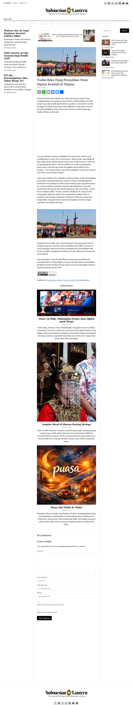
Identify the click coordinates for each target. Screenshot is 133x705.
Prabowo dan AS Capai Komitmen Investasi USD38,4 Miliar (16, 33)
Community (51, 280)
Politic (52, 23)
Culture (59, 280)
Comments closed (10, 48)
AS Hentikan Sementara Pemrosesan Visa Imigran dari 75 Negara (119, 73)
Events (65, 280)
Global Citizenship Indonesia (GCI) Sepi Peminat (118, 52)
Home (24, 23)
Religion (86, 280)
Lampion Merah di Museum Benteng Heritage (66, 424)
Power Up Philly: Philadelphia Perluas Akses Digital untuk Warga (66, 320)
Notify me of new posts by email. (47, 612)
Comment (40, 551)
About (15, 3)
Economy (43, 23)
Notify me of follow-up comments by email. (50, 605)
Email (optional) (42, 585)
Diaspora (108, 23)
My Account (96, 23)
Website (39, 593)
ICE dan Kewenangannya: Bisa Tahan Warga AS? (15, 78)
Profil (78, 280)
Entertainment (74, 23)
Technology (61, 23)
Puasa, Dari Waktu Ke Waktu (66, 507)
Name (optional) (42, 577)
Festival (72, 280)
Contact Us (23, 3)
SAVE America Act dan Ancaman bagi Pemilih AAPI (16, 56)
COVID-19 (33, 23)
